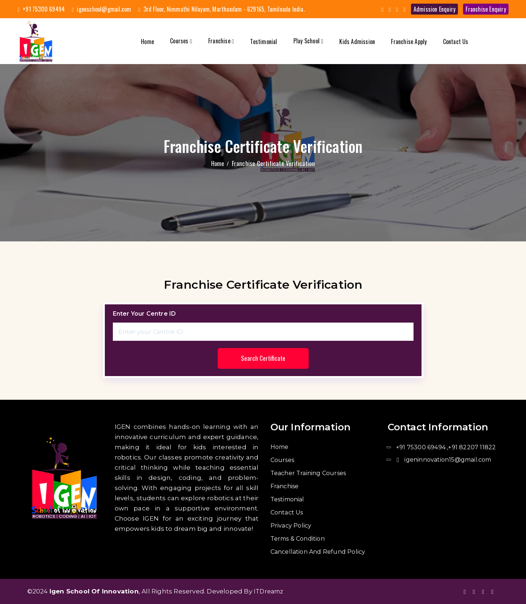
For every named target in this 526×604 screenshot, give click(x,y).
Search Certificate (263, 358)
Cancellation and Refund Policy (317, 551)
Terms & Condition (297, 538)
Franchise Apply (409, 41)
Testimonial (263, 41)
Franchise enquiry (486, 9)
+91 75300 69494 (41, 9)
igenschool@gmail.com (101, 9)
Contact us (455, 41)
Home (147, 41)
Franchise (221, 40)
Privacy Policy (291, 525)
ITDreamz (269, 591)
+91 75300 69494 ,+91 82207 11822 (446, 447)
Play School (308, 40)
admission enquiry (434, 9)
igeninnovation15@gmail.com (447, 459)
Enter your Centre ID (144, 313)
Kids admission (357, 41)
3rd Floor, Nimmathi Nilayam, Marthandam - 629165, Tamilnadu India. (221, 9)
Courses (181, 40)
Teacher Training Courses (308, 473)
